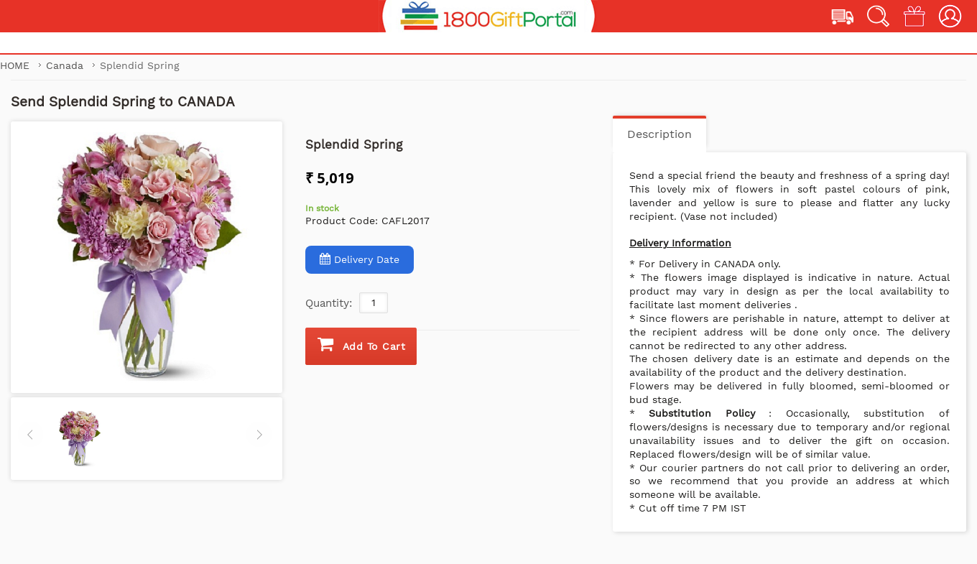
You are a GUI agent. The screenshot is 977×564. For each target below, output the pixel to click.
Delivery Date (359, 259)
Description (659, 134)
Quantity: (328, 303)
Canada (66, 65)
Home (16, 65)
